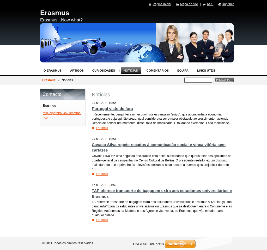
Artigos (77, 70)
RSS (210, 4)
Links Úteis (206, 70)
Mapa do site (189, 4)
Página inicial (162, 4)
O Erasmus (53, 70)
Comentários (158, 70)
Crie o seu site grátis (148, 244)
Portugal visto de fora (112, 108)
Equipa (183, 70)
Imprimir (228, 4)
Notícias (131, 70)
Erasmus (49, 80)
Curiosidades (103, 70)
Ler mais (102, 128)
